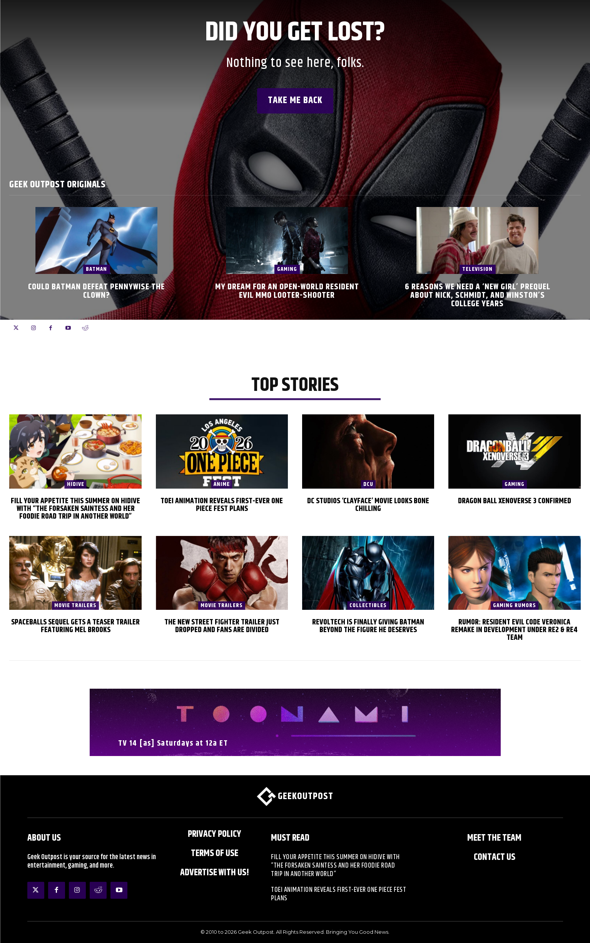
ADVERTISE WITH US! (214, 873)
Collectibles (368, 605)
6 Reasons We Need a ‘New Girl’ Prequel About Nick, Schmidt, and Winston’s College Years (477, 295)
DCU (368, 484)
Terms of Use (214, 853)
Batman (96, 269)
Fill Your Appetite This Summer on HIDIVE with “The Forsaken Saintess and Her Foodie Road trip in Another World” (75, 508)
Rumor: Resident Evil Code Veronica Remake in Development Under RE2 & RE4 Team (514, 630)
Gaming (287, 269)
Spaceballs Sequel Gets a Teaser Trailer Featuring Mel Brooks (75, 626)
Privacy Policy (214, 834)
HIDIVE (75, 484)
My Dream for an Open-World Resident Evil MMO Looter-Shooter (287, 291)
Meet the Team (494, 838)
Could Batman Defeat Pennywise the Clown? (96, 291)
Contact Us (494, 857)
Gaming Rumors (514, 605)
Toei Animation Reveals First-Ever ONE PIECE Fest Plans (221, 505)
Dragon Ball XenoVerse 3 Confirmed (514, 501)
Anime (222, 484)
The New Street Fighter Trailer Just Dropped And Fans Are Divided (221, 626)
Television (477, 269)
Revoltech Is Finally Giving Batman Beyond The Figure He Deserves (368, 626)
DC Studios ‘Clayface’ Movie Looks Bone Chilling (368, 505)
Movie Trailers (75, 605)
